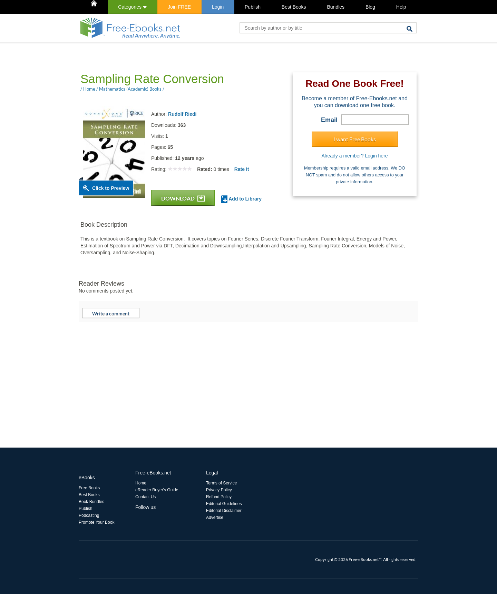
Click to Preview (110, 188)
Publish (253, 7)
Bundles (335, 7)
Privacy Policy (219, 490)
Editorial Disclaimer (224, 510)
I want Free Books (354, 139)
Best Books (294, 7)
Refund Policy (219, 496)
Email (329, 119)
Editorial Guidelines (224, 503)
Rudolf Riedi (182, 114)
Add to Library (241, 199)
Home (140, 483)
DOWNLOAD (183, 198)
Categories (132, 7)
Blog (370, 7)
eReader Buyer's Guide (156, 490)
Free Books (89, 487)
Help (401, 7)
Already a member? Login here (354, 155)
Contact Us (145, 496)
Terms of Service (221, 483)
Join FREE (179, 7)
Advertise (214, 517)
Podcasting (89, 515)
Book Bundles (91, 501)
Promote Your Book (96, 522)
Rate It (241, 169)
